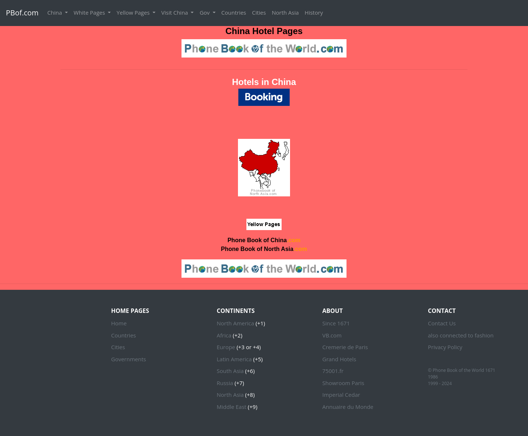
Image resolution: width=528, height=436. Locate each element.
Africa (224, 335)
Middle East (231, 406)
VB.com (332, 335)
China (55, 12)
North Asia (285, 12)
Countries (233, 12)
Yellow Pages (134, 12)
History (314, 12)
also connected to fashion (461, 335)
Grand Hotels (339, 359)
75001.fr (333, 370)
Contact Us (442, 323)
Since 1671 (336, 323)
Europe (226, 347)
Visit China (175, 12)
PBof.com (22, 13)
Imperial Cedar (341, 394)
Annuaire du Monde (347, 406)
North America (235, 323)
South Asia (230, 370)
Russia (225, 383)
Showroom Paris (343, 383)
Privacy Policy (445, 347)
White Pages (90, 12)
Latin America (234, 359)
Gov (205, 12)
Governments (128, 359)
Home (118, 323)
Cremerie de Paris (345, 347)
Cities (259, 12)
